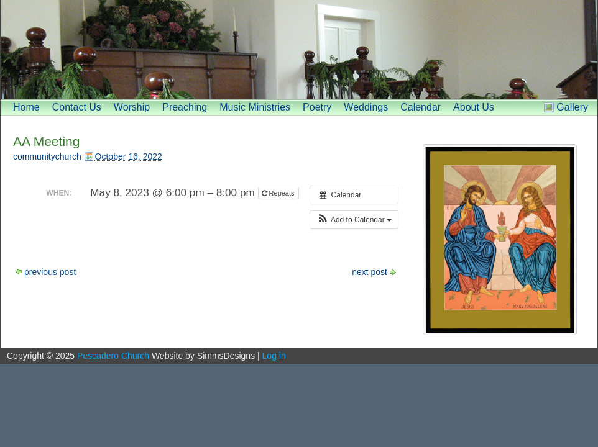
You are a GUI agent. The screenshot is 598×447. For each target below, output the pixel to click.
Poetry (317, 107)
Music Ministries (254, 107)
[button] (354, 219)
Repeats (279, 193)
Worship (132, 107)
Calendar (420, 107)
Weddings (366, 107)
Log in (274, 356)
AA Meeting (46, 141)
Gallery (572, 107)
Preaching (184, 107)
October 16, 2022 (128, 156)
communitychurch (47, 156)
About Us (473, 107)
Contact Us (76, 107)
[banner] (299, 49)
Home (26, 107)
